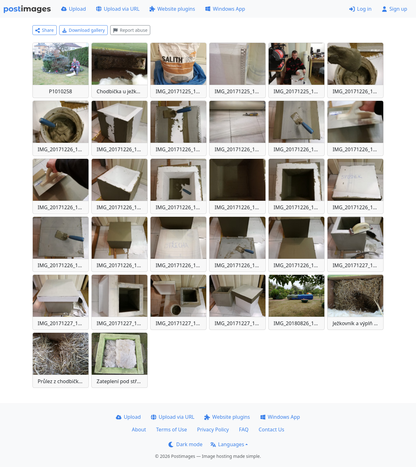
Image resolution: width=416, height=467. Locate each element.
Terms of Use (171, 429)
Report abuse (130, 30)
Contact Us (271, 429)
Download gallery (83, 30)
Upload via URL (118, 8)
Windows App (225, 8)
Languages (227, 444)
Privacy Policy (213, 429)
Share (44, 30)
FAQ (243, 429)
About (139, 429)
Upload (73, 8)
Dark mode (185, 444)
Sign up (394, 8)
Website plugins (172, 8)
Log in (360, 8)
